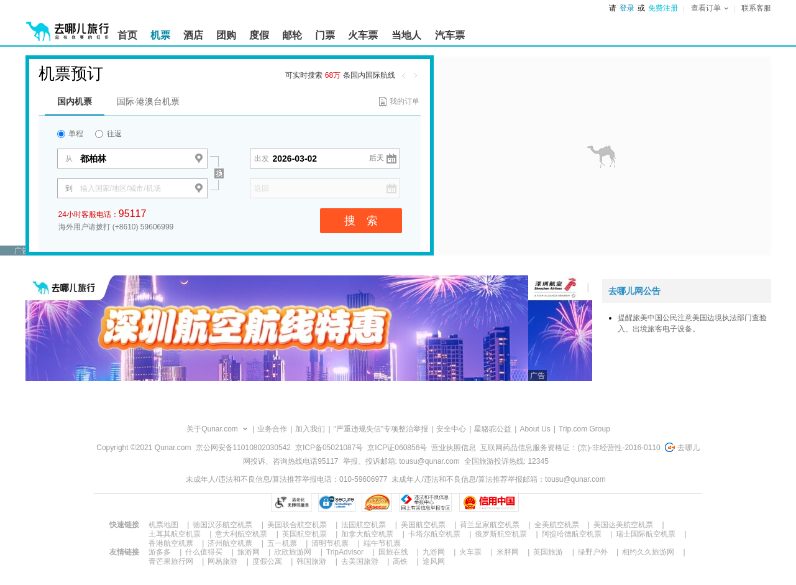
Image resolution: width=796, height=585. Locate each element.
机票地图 (163, 524)
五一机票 (282, 543)
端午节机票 (382, 543)
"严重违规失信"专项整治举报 (381, 429)
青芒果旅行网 (171, 561)
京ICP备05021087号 (329, 447)
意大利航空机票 (241, 534)
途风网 (434, 561)
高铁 (400, 561)
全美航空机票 (556, 524)
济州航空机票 (230, 543)
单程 (70, 133)
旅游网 (248, 552)
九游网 (434, 552)
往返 (108, 133)
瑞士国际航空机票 (645, 534)
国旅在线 (393, 552)
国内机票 (74, 101)
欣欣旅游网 (292, 552)
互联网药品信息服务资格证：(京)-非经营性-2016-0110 (570, 447)
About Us (534, 429)
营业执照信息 (453, 447)
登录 (627, 8)
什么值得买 (203, 552)
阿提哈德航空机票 (572, 534)
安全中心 (451, 429)
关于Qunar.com (212, 429)
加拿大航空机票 (367, 534)
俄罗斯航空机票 (501, 534)
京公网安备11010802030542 (243, 447)
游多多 (160, 552)
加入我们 (310, 429)
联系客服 (756, 8)
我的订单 (404, 101)
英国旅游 (548, 552)
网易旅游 (222, 561)
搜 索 (361, 220)
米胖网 (507, 552)
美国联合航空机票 (297, 524)
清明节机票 (330, 543)
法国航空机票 (363, 524)
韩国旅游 (311, 561)
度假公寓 (267, 561)
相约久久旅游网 (648, 552)
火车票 (470, 552)
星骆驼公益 (492, 429)
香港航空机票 (171, 543)
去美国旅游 (359, 561)
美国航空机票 (423, 524)
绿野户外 (593, 552)
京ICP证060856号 (397, 447)
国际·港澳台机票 (148, 101)
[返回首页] (67, 26)
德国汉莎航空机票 (222, 524)
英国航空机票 (304, 534)
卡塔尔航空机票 (434, 534)
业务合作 (272, 429)
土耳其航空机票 (175, 534)
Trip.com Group (584, 429)
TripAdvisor (345, 552)
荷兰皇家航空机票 (489, 524)
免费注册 (663, 8)
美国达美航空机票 (623, 524)
